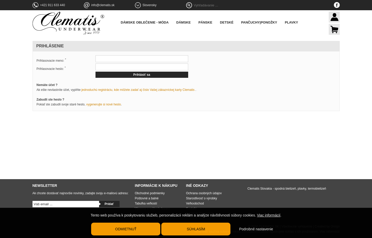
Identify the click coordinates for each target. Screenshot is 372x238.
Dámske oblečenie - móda (145, 22)
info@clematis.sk (103, 5)
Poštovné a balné (147, 198)
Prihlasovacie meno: (51, 60)
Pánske (205, 22)
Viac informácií (269, 215)
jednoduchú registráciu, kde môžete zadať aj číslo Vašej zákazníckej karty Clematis (138, 90)
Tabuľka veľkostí (146, 203)
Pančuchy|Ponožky (259, 22)
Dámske (183, 22)
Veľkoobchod (195, 203)
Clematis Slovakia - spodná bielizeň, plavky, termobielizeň (287, 188)
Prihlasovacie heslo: (51, 68)
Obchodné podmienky (150, 193)
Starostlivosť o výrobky (201, 198)
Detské (226, 22)
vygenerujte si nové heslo (103, 104)
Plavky (291, 22)
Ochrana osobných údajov (204, 193)
